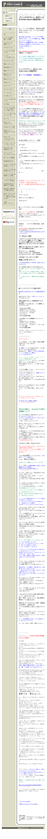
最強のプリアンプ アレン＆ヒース (10, 75)
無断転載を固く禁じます (23, 827)
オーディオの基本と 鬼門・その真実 (10, 38)
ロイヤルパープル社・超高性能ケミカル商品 (10, 175)
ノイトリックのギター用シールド (10, 100)
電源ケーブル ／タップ (9, 64)
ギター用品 (6, 104)
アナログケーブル (8, 47)
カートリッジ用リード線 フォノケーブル (10, 114)
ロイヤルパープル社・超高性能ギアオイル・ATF (10, 170)
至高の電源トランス (8, 67)
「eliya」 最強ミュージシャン (9, 202)
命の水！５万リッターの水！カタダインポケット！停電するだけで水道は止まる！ (10, 196)
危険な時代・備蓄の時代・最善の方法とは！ (9, 189)
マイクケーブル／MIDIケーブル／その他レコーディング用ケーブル (10, 109)
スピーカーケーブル (8, 60)
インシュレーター (8, 92)
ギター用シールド (8, 95)
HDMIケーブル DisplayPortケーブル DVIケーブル (9, 132)
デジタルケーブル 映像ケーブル (10, 43)
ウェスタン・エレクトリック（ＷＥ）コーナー (10, 143)
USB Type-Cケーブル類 (9, 127)
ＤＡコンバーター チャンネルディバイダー (10, 153)
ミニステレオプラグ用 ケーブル (9, 51)
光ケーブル (6, 118)
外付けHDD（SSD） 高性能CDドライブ (10, 148)
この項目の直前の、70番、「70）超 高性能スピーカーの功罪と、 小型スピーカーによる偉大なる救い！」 (32, 467)
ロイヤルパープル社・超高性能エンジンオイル (10, 165)
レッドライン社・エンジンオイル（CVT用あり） (10, 179)
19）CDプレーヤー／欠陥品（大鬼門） (28, 400)
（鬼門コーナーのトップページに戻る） (28, 804)
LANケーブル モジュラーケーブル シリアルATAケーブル (10, 138)
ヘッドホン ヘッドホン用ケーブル (10, 56)
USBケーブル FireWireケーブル (9, 122)
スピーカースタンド (8, 89)
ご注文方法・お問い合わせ (36, 6)
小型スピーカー (7, 82)
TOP (5, 34)
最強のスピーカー (8, 79)
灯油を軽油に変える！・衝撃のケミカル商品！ (10, 184)
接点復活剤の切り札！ (9, 161)
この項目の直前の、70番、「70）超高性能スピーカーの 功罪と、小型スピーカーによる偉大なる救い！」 (32, 113)
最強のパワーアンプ (8, 70)
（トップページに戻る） (25, 801)
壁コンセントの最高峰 (9, 157)
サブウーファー (7, 85)
